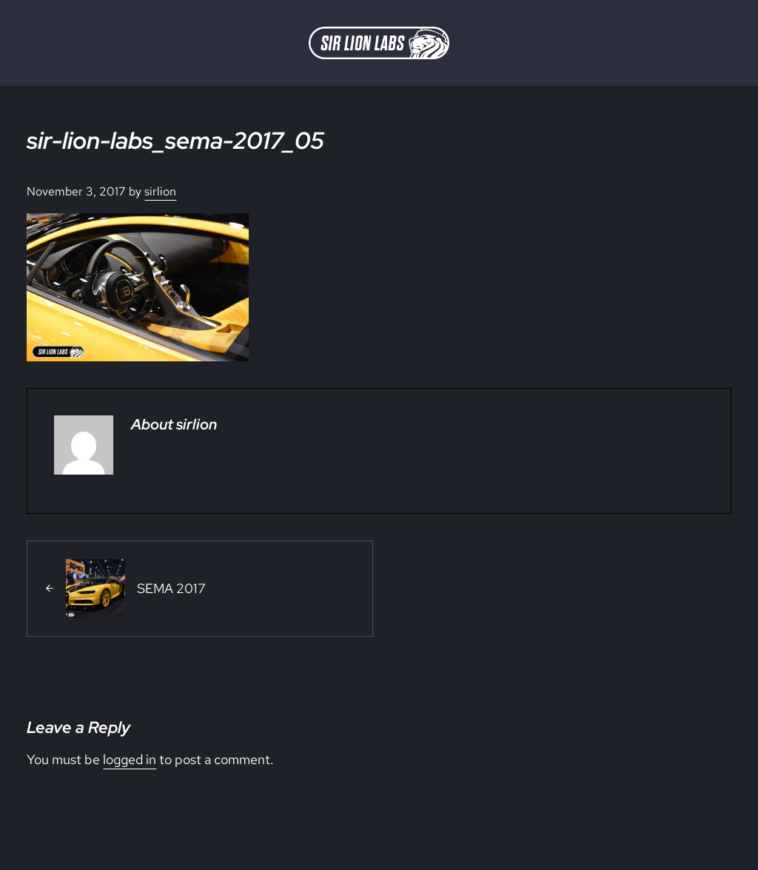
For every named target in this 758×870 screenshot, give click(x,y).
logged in (129, 759)
